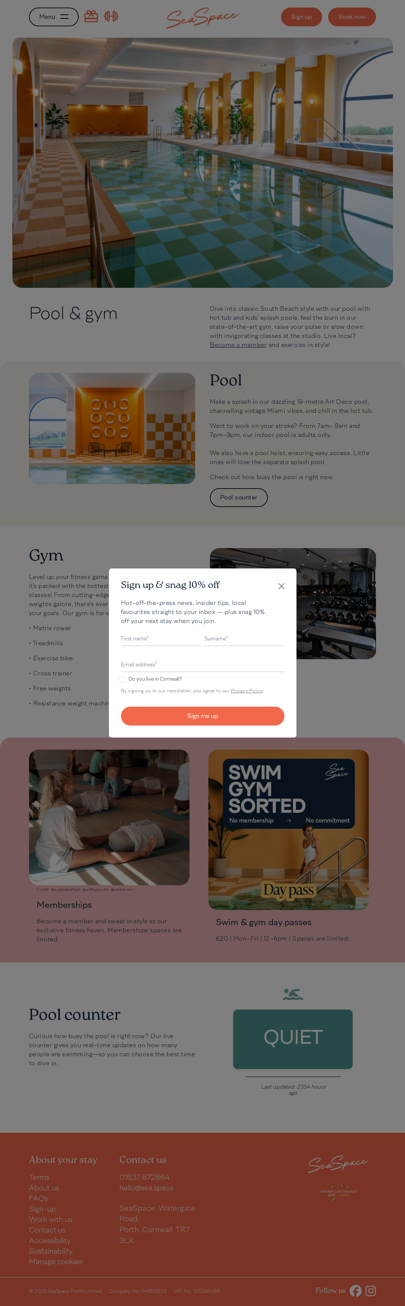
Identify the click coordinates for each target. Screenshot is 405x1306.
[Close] (281, 586)
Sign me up (202, 716)
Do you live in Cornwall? (155, 679)
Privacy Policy (247, 691)
